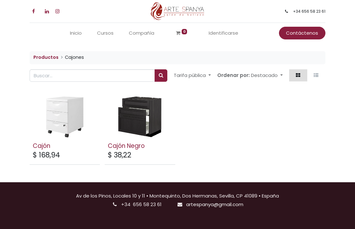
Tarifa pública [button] (190, 75)
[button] (267, 75)
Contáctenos (302, 33)
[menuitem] (75, 33)
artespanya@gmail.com (214, 204)
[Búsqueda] (161, 75)
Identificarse (223, 33)
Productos (46, 57)
